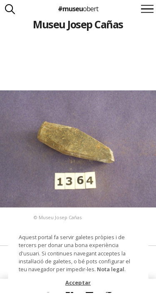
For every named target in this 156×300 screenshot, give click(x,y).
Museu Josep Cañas (78, 24)
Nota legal (110, 269)
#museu (78, 8)
